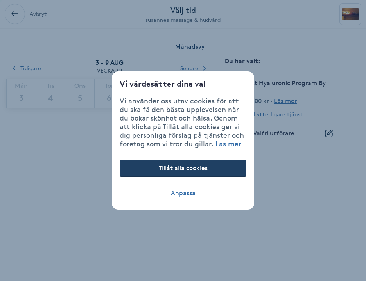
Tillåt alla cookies (183, 168)
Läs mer (228, 143)
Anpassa (183, 193)
